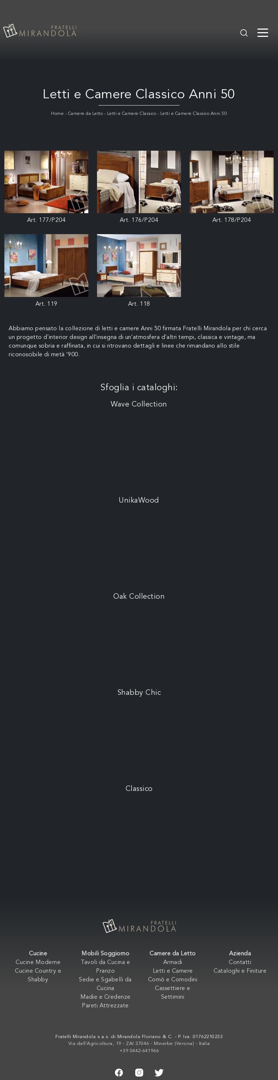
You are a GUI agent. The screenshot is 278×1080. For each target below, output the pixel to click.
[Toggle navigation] (263, 32)
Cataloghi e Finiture (240, 971)
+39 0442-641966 (139, 1051)
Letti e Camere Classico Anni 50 (193, 114)
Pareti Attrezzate (105, 1006)
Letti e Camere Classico (131, 114)
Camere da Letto (85, 114)
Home (57, 114)
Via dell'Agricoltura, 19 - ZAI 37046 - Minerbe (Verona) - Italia (139, 1043)
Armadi (172, 962)
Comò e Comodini (173, 980)
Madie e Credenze (105, 997)
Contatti (240, 962)
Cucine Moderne (38, 962)
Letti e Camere (173, 971)
